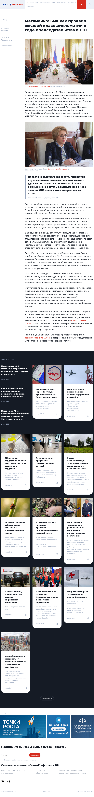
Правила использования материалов (72, 773)
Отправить (35, 755)
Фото (53, 2)
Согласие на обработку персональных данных (20, 760)
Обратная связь (42, 773)
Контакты (30, 6)
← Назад (4, 20)
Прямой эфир (62, 2)
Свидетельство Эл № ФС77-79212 (13, 770)
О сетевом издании (8, 773)
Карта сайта (47, 791)
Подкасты (72, 2)
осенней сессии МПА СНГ (37, 337)
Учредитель (40, 770)
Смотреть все (47, 698)
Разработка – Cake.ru (85, 791)
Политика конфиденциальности (70, 770)
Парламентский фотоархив (39, 86)
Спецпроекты (45, 2)
